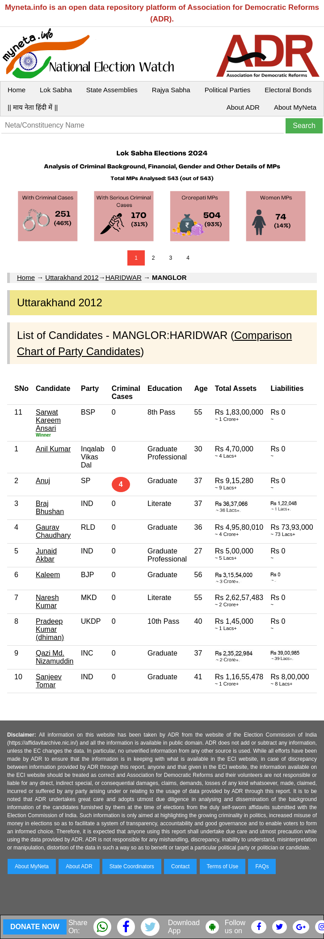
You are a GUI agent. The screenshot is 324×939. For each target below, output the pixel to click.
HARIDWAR (123, 277)
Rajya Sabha (171, 90)
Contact (180, 866)
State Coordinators (131, 866)
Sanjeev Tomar (49, 681)
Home (16, 90)
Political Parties (228, 90)
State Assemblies (112, 90)
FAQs (262, 866)
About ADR (243, 107)
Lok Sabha (56, 90)
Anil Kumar (53, 449)
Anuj (43, 481)
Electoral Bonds (288, 90)
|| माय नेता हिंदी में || (33, 107)
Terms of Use (223, 866)
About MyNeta (295, 107)
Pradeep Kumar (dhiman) (50, 629)
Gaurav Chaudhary (53, 531)
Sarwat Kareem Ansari (48, 420)
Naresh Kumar (47, 601)
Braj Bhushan (50, 507)
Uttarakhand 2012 (71, 277)
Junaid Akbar (46, 555)
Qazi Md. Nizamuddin (54, 657)
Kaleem (48, 575)
